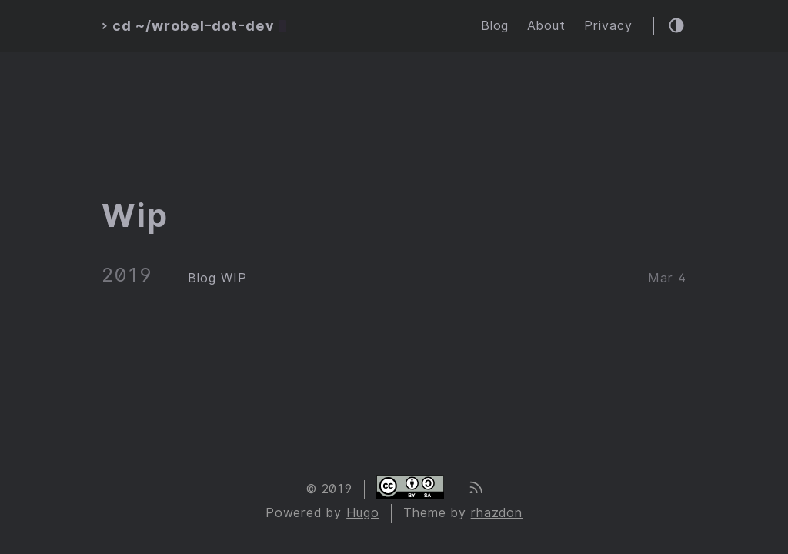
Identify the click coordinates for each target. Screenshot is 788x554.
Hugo (362, 513)
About (546, 25)
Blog (495, 25)
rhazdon (497, 513)
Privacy (608, 25)
